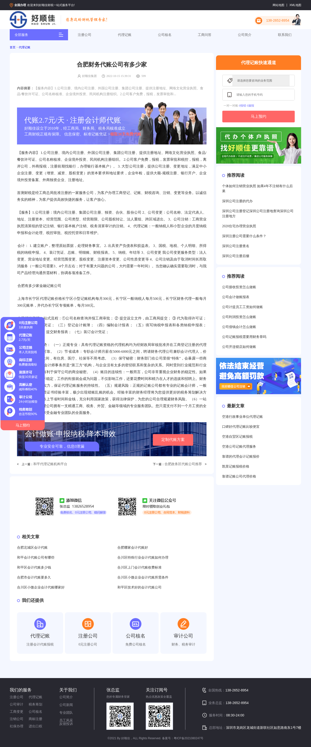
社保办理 (16, 726)
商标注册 (35, 719)
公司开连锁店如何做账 (239, 347)
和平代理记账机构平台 (50, 464)
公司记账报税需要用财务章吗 (244, 337)
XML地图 (295, 5)
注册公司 (84, 35)
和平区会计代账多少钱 (34, 567)
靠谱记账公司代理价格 (239, 476)
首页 (13, 47)
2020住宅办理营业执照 (239, 226)
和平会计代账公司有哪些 (35, 557)
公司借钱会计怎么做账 (239, 327)
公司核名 (165, 35)
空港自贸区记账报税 (237, 436)
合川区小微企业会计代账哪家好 (41, 587)
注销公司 (16, 719)
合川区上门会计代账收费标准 (139, 567)
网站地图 (278, 5)
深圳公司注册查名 (235, 246)
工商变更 (16, 711)
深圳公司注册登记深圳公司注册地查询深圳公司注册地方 (258, 213)
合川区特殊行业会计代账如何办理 (142, 557)
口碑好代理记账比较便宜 (240, 426)
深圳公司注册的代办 (237, 201)
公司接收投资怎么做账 (239, 287)
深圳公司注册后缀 (235, 256)
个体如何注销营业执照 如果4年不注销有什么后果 (257, 188)
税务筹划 (35, 704)
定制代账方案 (173, 439)
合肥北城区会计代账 (32, 547)
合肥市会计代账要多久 (34, 577)
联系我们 (285, 35)
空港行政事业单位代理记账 (242, 417)
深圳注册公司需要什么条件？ (244, 236)
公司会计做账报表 (235, 297)
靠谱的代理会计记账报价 (240, 456)
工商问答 (204, 35)
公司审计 (16, 704)
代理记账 (124, 35)
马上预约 (258, 116)
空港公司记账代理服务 (239, 446)
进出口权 (35, 726)
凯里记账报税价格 (235, 466)
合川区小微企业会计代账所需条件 (142, 577)
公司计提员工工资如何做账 (242, 307)
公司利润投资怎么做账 (239, 317)
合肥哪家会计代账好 (132, 547)
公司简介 (244, 35)
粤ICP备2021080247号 (189, 738)
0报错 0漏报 (246, 105)
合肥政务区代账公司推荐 (183, 464)
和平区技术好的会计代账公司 (139, 587)
